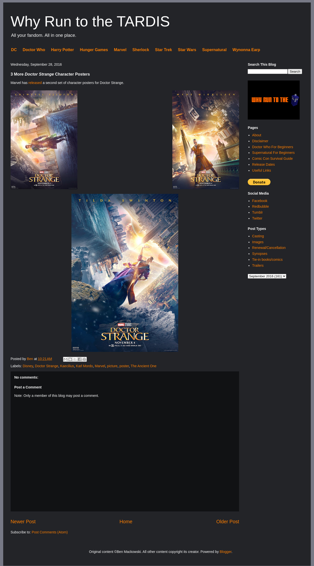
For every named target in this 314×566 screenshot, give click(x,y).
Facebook (259, 201)
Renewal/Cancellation (269, 248)
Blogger (225, 552)
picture (112, 366)
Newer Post (23, 521)
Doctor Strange (46, 366)
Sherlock (140, 50)
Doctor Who (34, 50)
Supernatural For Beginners (273, 153)
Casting (258, 236)
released (35, 83)
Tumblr (257, 212)
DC (14, 50)
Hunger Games (94, 50)
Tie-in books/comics (267, 260)
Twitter (257, 218)
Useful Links (261, 170)
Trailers (258, 265)
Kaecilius (67, 366)
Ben (30, 359)
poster (124, 366)
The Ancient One (144, 366)
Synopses (259, 254)
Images (258, 242)
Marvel (120, 50)
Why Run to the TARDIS (90, 21)
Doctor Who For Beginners (272, 147)
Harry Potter (62, 50)
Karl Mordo (84, 366)
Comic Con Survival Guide (272, 159)
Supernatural (214, 50)
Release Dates (263, 164)
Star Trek (163, 50)
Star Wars (187, 50)
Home (125, 521)
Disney (28, 366)
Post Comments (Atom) (49, 532)
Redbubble (260, 206)
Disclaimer (260, 141)
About (256, 135)
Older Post (227, 521)
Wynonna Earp (246, 50)
